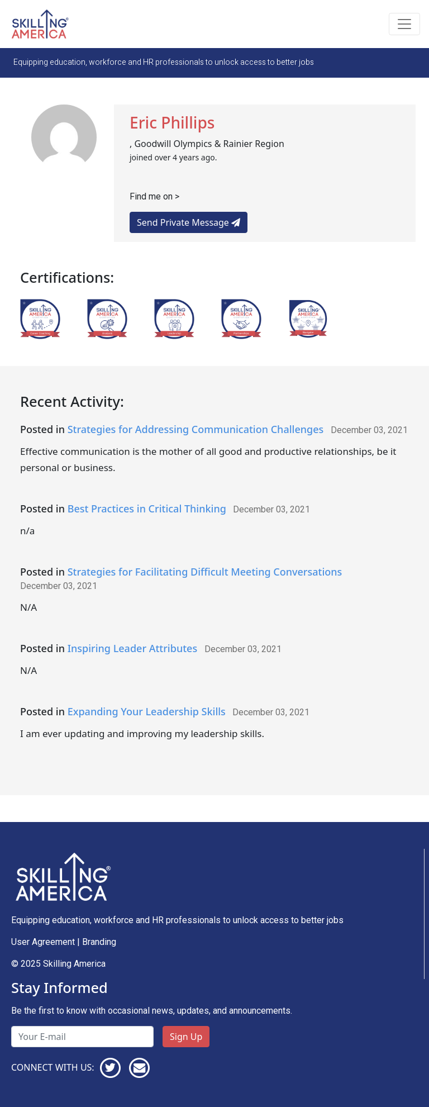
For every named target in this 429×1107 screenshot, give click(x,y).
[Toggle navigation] (404, 24)
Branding (99, 942)
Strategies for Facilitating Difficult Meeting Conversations (205, 571)
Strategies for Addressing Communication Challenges (196, 429)
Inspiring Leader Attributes (133, 648)
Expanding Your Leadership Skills (147, 711)
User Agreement (43, 942)
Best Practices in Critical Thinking (147, 508)
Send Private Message (188, 222)
